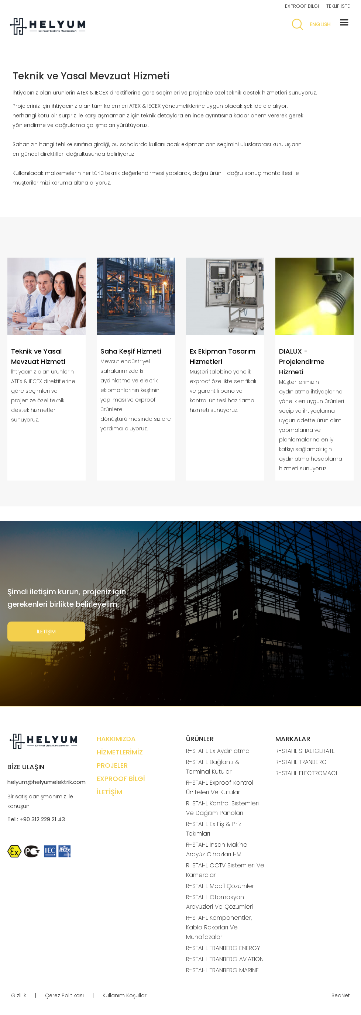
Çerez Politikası (64, 995)
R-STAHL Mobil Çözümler (220, 886)
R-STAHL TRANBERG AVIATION (225, 959)
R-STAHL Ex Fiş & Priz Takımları (213, 829)
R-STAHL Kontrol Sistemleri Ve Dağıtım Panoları (222, 808)
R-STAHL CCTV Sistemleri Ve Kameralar (225, 870)
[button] (344, 22)
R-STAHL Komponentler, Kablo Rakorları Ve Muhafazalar (219, 927)
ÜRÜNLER (200, 738)
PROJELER (112, 765)
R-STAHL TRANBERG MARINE (222, 970)
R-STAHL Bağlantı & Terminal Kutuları (213, 767)
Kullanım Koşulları (125, 995)
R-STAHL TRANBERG (301, 762)
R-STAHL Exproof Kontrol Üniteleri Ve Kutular (219, 787)
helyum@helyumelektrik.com (46, 782)
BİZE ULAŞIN (25, 766)
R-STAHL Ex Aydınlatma (218, 751)
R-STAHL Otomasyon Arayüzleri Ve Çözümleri (219, 902)
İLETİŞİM (46, 631)
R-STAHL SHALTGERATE (305, 751)
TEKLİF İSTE (338, 6)
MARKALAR (292, 738)
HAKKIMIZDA (116, 738)
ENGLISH (320, 24)
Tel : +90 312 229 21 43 (36, 819)
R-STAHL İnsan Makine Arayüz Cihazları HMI (216, 849)
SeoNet (340, 995)
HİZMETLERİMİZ (120, 752)
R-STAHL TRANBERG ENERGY (223, 948)
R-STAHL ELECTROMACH (307, 773)
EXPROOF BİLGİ (302, 6)
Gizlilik (18, 995)
